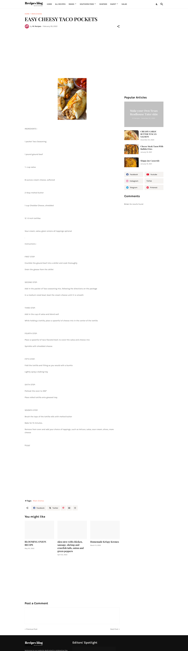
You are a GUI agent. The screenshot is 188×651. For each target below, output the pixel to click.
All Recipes (60, 4)
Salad (124, 4)
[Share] (118, 26)
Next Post (114, 629)
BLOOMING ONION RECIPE (35, 543)
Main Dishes (36, 14)
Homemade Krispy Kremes (104, 541)
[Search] (161, 4)
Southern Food (87, 4)
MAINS (71, 4)
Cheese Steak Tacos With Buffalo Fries (151, 147)
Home (49, 4)
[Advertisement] (72, 50)
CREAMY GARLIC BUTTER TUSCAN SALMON (148, 134)
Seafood (103, 4)
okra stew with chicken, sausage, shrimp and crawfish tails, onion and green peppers (70, 546)
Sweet (113, 4)
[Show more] (75, 508)
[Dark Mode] (157, 4)
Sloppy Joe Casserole (150, 161)
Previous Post (31, 629)
